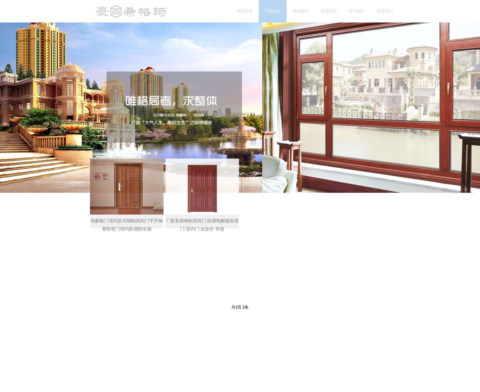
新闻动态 (332, 11)
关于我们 (360, 11)
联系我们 (388, 11)
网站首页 (248, 11)
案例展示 (304, 11)
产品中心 (276, 11)
